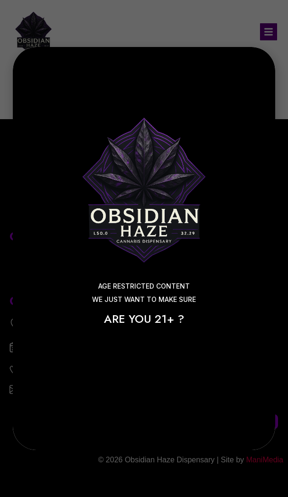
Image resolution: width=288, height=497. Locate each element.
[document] (144, 248)
